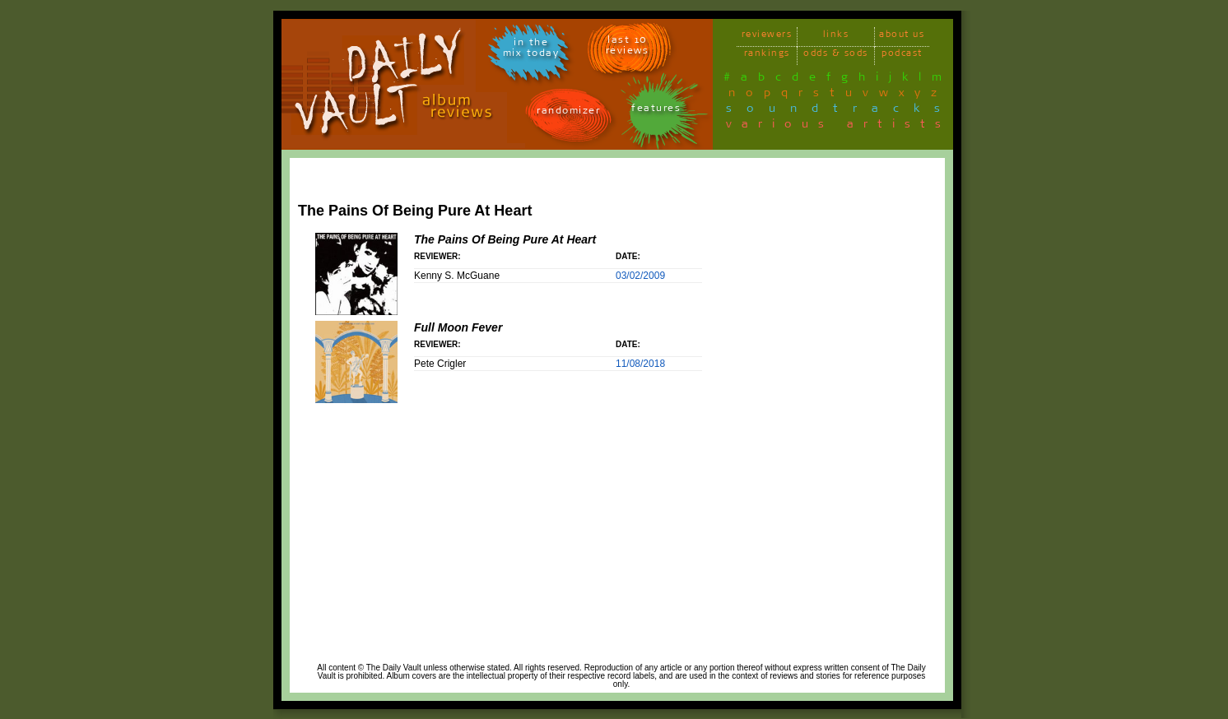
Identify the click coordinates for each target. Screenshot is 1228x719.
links (836, 36)
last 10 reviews (627, 48)
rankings (767, 55)
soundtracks (840, 111)
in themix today (531, 50)
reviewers (767, 36)
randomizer (568, 113)
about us (901, 36)
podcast (902, 55)
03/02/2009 (640, 275)
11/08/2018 (640, 363)
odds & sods (835, 55)
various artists (838, 126)
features (656, 110)
